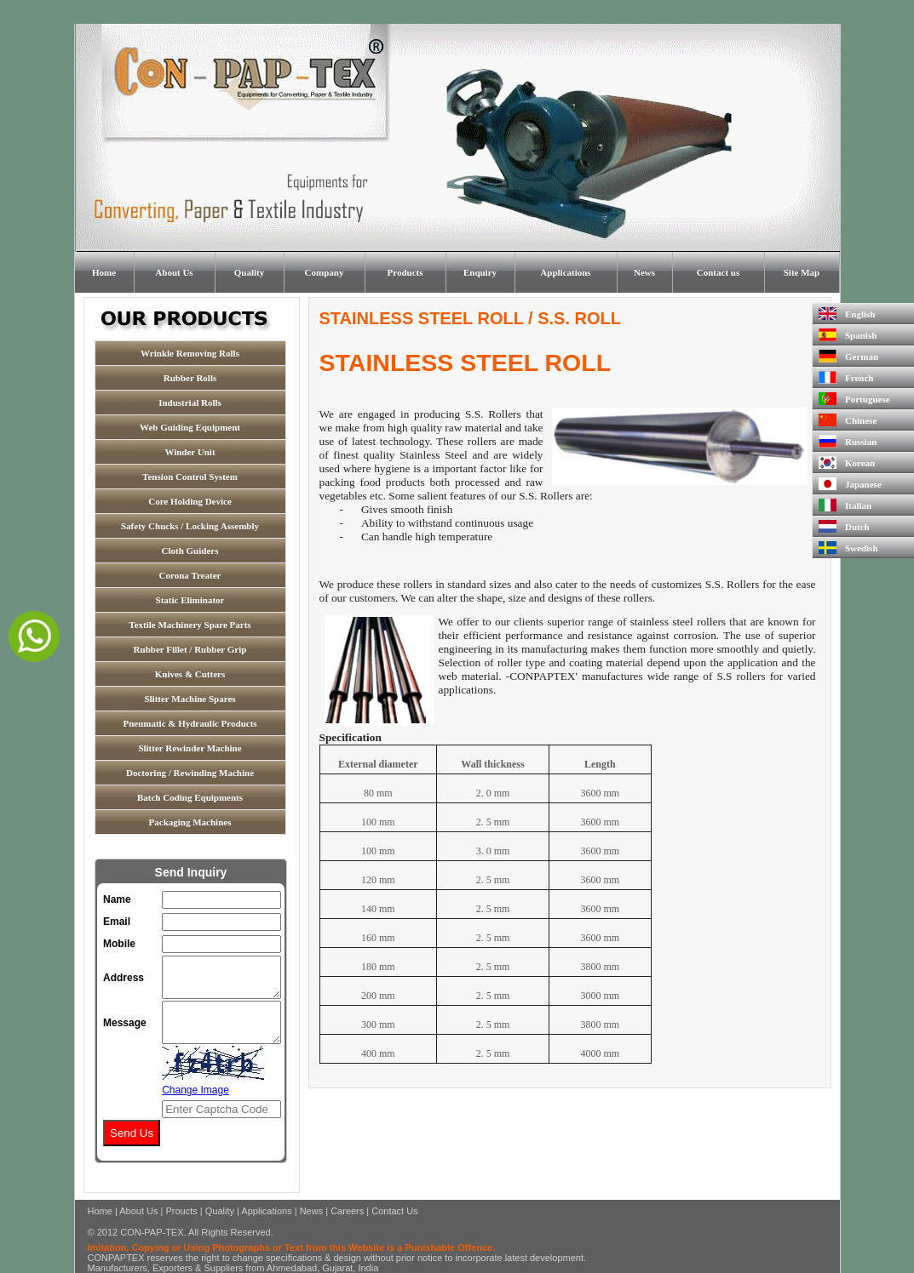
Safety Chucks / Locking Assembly (190, 526)
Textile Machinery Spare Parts (189, 624)
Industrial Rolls (189, 402)
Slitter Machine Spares (189, 699)
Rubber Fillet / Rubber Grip (190, 649)
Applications (565, 272)
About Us (174, 272)
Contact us (718, 272)
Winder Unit (189, 452)
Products (405, 272)
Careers (347, 1211)
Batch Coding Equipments (190, 797)
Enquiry (480, 272)
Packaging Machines (190, 822)
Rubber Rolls (190, 378)
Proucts (181, 1211)
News (644, 272)
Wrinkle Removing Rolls (190, 353)
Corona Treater (190, 575)
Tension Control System (190, 476)
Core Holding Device (190, 501)
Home (104, 272)
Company (324, 272)
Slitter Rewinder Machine (189, 748)
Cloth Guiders (190, 550)
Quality (249, 272)
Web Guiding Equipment (190, 427)
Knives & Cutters (190, 674)
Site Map (801, 272)
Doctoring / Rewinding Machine (190, 773)
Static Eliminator (190, 600)
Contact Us (394, 1211)
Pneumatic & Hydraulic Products (189, 723)
